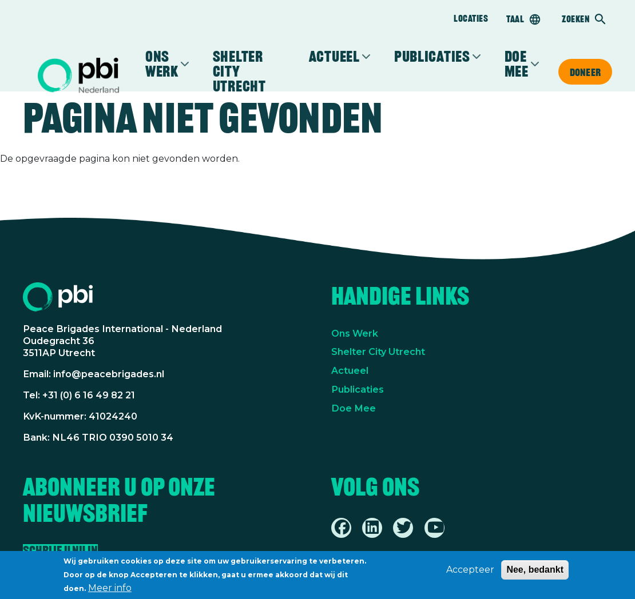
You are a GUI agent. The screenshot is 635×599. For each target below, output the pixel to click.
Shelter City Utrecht (239, 71)
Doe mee (517, 64)
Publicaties (432, 56)
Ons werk (162, 64)
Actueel (334, 56)
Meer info (110, 587)
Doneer (585, 72)
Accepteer (470, 569)
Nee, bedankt (534, 569)
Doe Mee (353, 408)
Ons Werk (354, 333)
